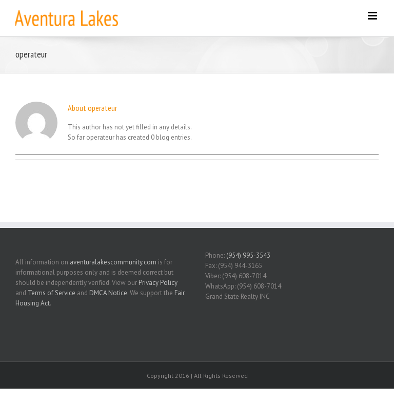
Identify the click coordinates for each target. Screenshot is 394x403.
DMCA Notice (108, 293)
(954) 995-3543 (248, 255)
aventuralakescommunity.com (113, 262)
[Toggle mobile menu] (373, 15)
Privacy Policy (158, 282)
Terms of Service (51, 293)
